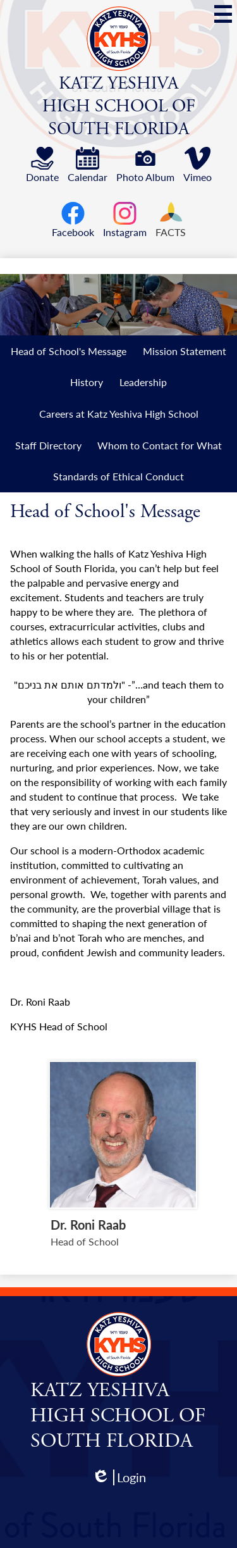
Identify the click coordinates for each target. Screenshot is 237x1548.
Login (119, 1477)
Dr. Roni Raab (88, 1224)
